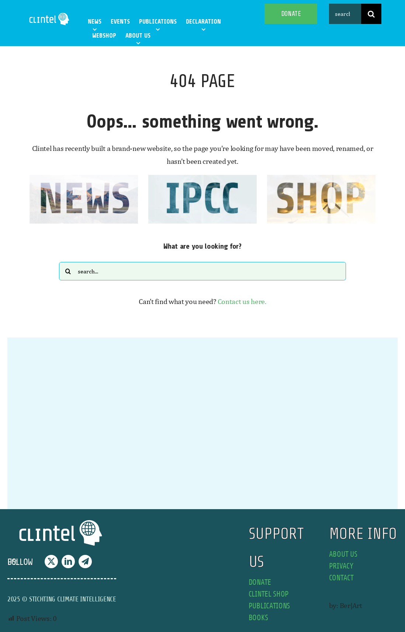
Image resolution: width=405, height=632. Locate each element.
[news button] (84, 178)
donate (260, 582)
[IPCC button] (202, 178)
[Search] (371, 14)
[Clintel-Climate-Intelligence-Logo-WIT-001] (50, 14)
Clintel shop (269, 594)
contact (341, 578)
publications (269, 606)
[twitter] (51, 561)
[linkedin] (68, 561)
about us (343, 554)
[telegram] (85, 561)
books (258, 618)
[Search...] (202, 271)
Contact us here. (242, 301)
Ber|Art (351, 605)
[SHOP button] (321, 178)
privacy (341, 566)
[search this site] (345, 14)
